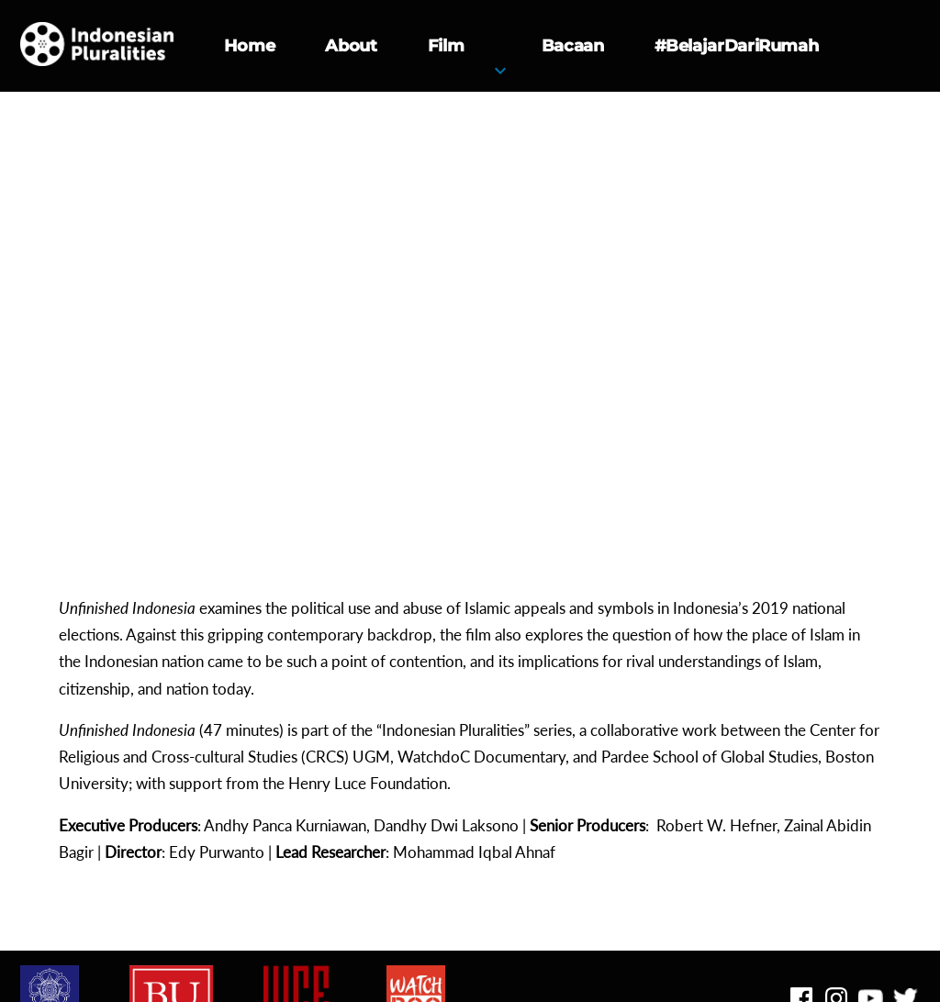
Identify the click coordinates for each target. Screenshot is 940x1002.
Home (249, 46)
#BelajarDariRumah (737, 46)
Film (446, 46)
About (350, 46)
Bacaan (573, 46)
